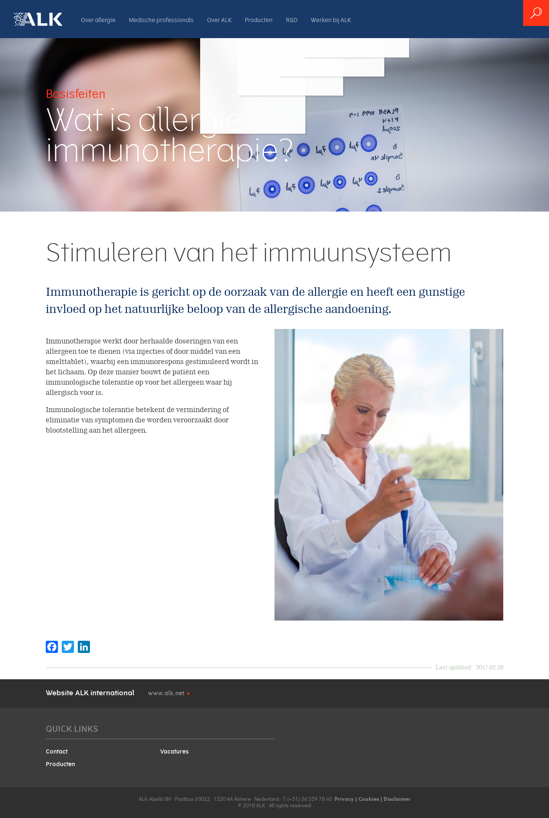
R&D (291, 20)
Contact (56, 751)
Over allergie (98, 20)
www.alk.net (166, 693)
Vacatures (174, 751)
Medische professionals (161, 20)
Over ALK (219, 20)
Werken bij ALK (331, 20)
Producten (259, 20)
